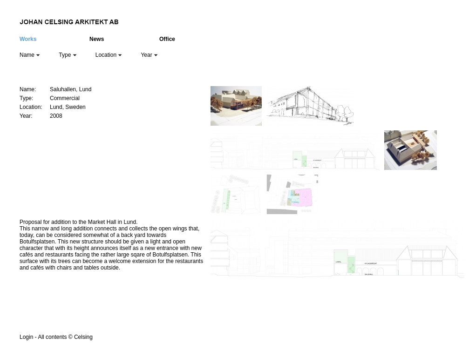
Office (167, 39)
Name (30, 55)
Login (26, 337)
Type (67, 55)
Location (108, 55)
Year (149, 55)
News (96, 39)
